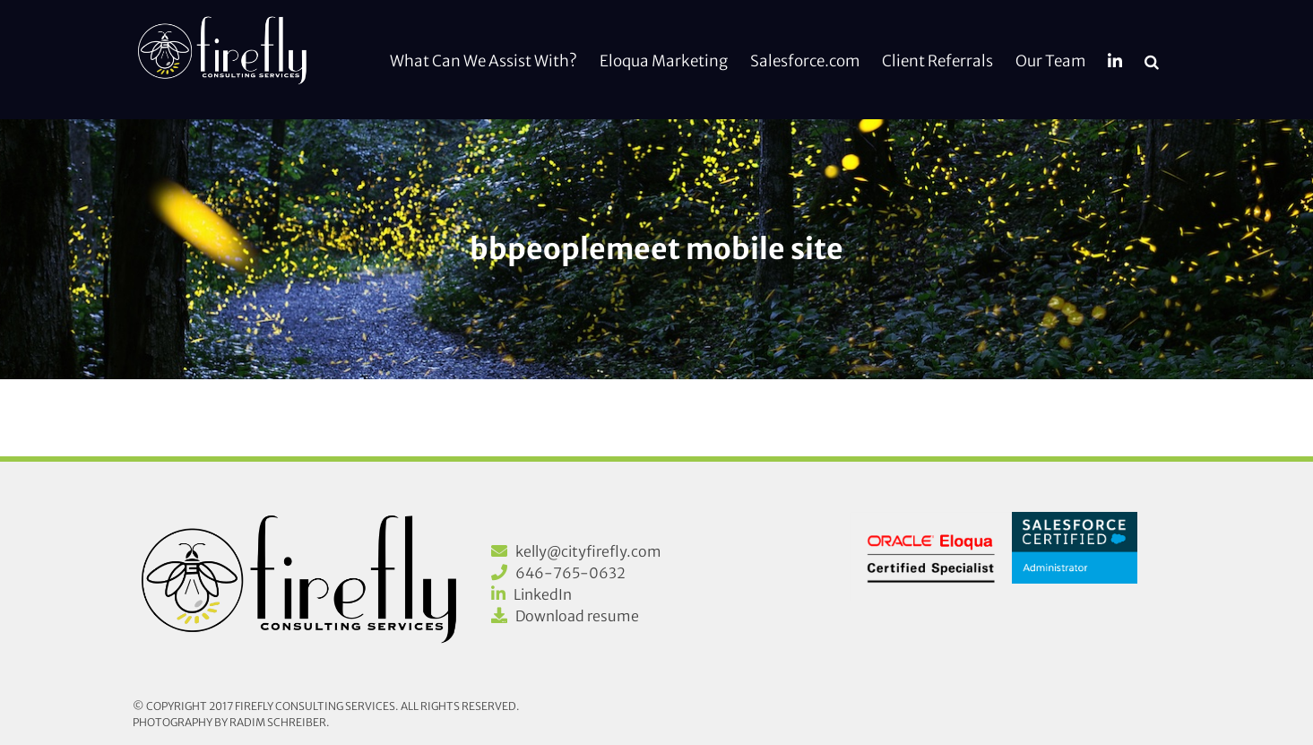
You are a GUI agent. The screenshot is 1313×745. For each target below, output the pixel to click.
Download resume (577, 616)
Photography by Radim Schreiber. (231, 722)
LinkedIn (543, 594)
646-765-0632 (570, 573)
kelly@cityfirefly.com (588, 551)
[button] (1152, 59)
